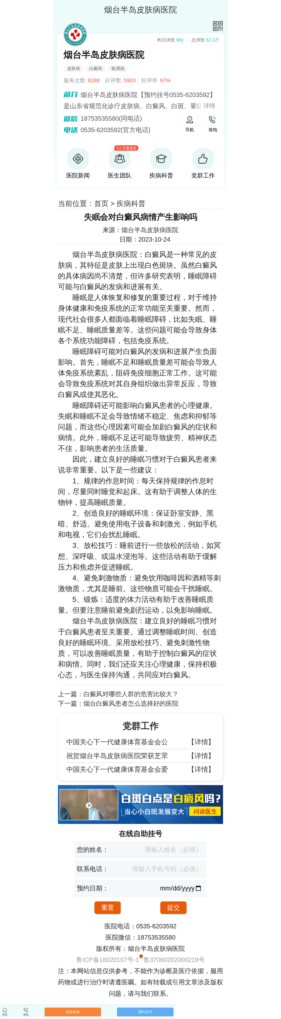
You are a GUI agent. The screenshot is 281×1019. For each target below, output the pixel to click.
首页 (101, 203)
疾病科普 (131, 203)
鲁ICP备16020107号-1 (107, 959)
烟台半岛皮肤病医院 (149, 229)
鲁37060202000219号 (174, 959)
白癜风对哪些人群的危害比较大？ (131, 694)
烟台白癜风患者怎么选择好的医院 (131, 703)
